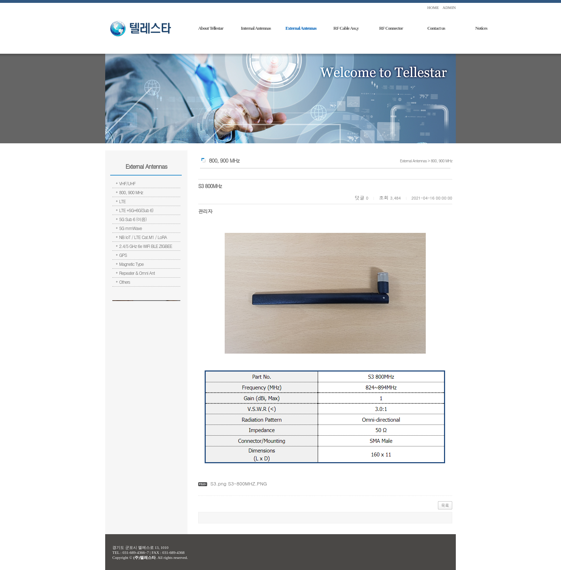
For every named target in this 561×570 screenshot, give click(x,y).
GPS (123, 255)
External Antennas (301, 28)
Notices (481, 28)
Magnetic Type (131, 264)
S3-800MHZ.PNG (246, 483)
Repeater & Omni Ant (137, 273)
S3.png (218, 483)
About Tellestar (211, 28)
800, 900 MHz (131, 192)
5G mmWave (130, 228)
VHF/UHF (127, 183)
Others (124, 282)
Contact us (436, 28)
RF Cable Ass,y (345, 28)
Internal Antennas (256, 28)
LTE (122, 201)
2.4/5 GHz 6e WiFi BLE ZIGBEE (145, 246)
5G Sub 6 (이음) (133, 219)
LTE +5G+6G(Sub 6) (136, 210)
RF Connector (391, 28)
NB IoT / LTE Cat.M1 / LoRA (143, 237)
